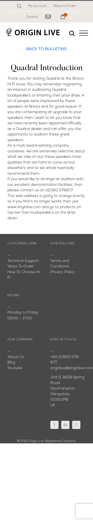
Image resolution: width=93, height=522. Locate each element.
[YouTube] (65, 425)
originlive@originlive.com (71, 368)
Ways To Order (20, 266)
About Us (15, 357)
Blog (11, 362)
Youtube (14, 368)
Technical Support (23, 261)
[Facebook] (54, 425)
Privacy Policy (62, 272)
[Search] (19, 6)
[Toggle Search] (72, 33)
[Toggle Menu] (83, 33)
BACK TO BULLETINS (46, 49)
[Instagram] (76, 425)
